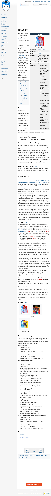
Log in (49, 1)
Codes (2, 40)
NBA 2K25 (3, 52)
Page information (4, 76)
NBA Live (3, 59)
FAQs (2, 35)
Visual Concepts (41, 49)
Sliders (2, 39)
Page (19, 4)
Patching (3, 45)
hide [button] (26, 81)
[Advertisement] (34, 17)
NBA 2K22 (32, 455)
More (2, 55)
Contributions (37, 1)
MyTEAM (20, 182)
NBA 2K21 (21, 55)
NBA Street (3, 62)
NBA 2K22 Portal (24, 436)
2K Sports (40, 51)
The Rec (28, 231)
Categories (21, 455)
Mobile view (38, 493)
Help (2, 18)
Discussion (23, 4)
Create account (44, 1)
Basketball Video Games (41, 455)
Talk (33, 1)
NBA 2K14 (36, 210)
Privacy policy (20, 493)
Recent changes (4, 16)
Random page (4, 17)
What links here (4, 68)
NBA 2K (39, 53)
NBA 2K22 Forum (24, 437)
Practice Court (4, 21)
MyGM (41, 180)
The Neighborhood (35, 182)
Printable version (4, 73)
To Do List (3, 20)
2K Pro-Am (45, 182)
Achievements (4, 36)
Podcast (3, 46)
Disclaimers (33, 493)
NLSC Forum (4, 24)
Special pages (4, 71)
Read (31, 4)
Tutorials (3, 32)
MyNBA (20, 233)
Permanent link (4, 74)
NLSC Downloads (5, 26)
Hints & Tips (3, 38)
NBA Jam (3, 64)
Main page (3, 14)
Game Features (4, 42)
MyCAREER (36, 180)
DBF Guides (3, 33)
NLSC (2, 23)
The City (47, 231)
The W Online (30, 239)
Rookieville (39, 279)
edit (26, 108)
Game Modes (4, 43)
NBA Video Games (23, 457)
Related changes (4, 70)
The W (34, 238)
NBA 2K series (24, 42)
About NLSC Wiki (27, 493)
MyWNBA (32, 236)
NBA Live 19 (3, 54)
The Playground (27, 182)
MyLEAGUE (46, 180)
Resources (3, 30)
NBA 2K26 (3, 51)
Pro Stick (39, 184)
